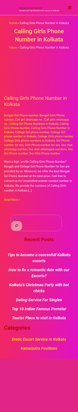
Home (13, 23)
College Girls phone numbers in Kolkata (29, 140)
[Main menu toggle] (70, 7)
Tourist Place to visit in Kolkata (39, 317)
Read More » (12, 199)
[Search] (16, 226)
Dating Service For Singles (39, 299)
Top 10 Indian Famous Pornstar (39, 308)
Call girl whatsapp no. (29, 119)
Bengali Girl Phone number (21, 115)
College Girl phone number (32, 132)
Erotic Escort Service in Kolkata (39, 339)
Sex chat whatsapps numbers (47, 149)
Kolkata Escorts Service (30, 8)
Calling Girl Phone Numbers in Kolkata (34, 124)
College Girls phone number (55, 136)
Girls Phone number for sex (42, 145)
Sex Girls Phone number (44, 153)
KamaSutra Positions (39, 348)
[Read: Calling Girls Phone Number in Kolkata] (39, 72)
